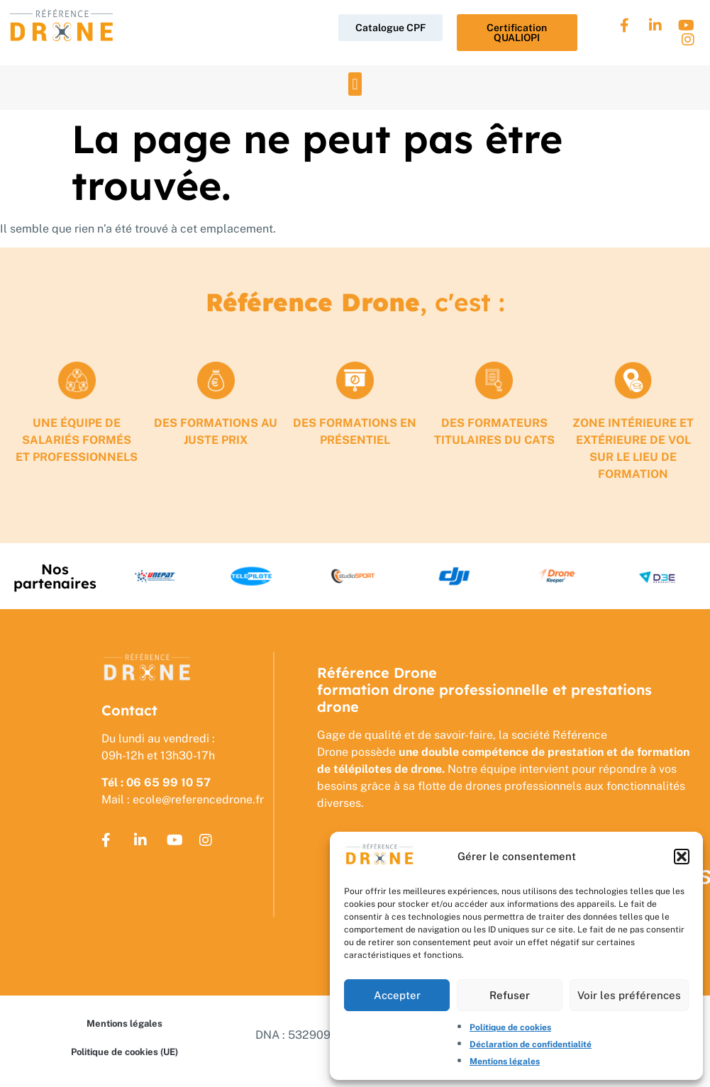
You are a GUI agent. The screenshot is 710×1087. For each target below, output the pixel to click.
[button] (682, 856)
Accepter (397, 995)
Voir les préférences (629, 995)
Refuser (509, 995)
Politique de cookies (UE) (124, 1052)
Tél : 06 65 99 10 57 (156, 782)
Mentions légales (505, 1061)
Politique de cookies (510, 1027)
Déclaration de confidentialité (531, 1044)
